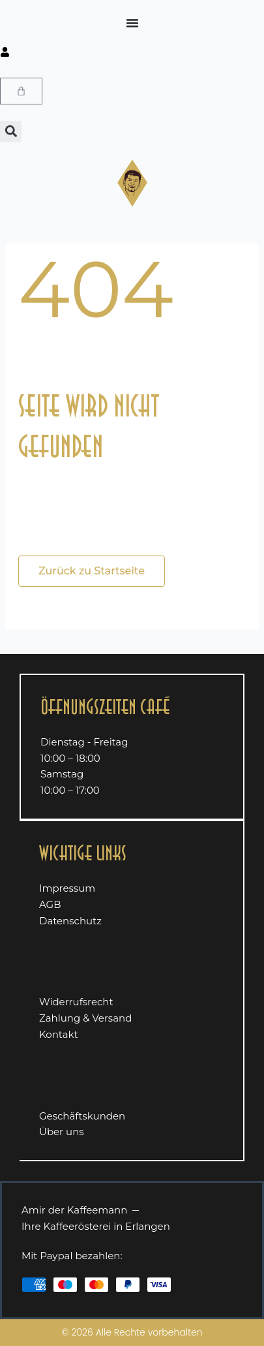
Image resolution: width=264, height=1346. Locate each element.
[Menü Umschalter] (132, 22)
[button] (11, 131)
